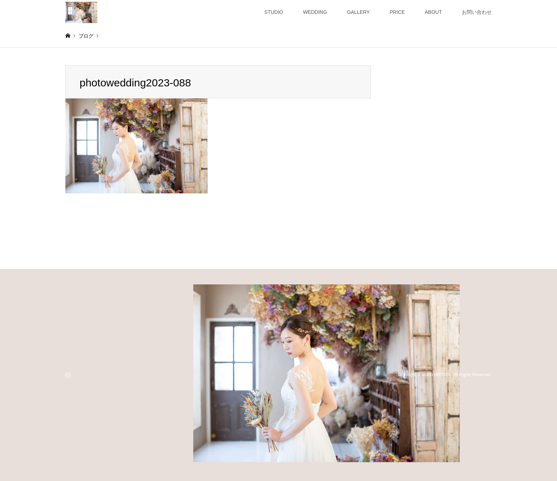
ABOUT (433, 12)
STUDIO (273, 12)
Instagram (67, 374)
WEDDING (315, 12)
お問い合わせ (477, 12)
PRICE (397, 12)
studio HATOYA (436, 374)
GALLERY (358, 12)
